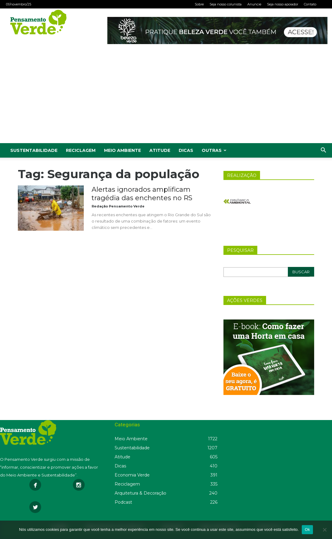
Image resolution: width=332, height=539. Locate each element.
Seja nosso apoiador (282, 4)
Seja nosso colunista (226, 4)
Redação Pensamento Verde (118, 206)
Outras (214, 150)
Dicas (186, 150)
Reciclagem (81, 150)
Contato (310, 4)
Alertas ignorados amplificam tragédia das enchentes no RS (142, 193)
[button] (323, 151)
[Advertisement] (166, 98)
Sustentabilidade (33, 150)
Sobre (199, 4)
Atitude (159, 150)
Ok (307, 529)
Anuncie (254, 4)
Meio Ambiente (122, 150)
